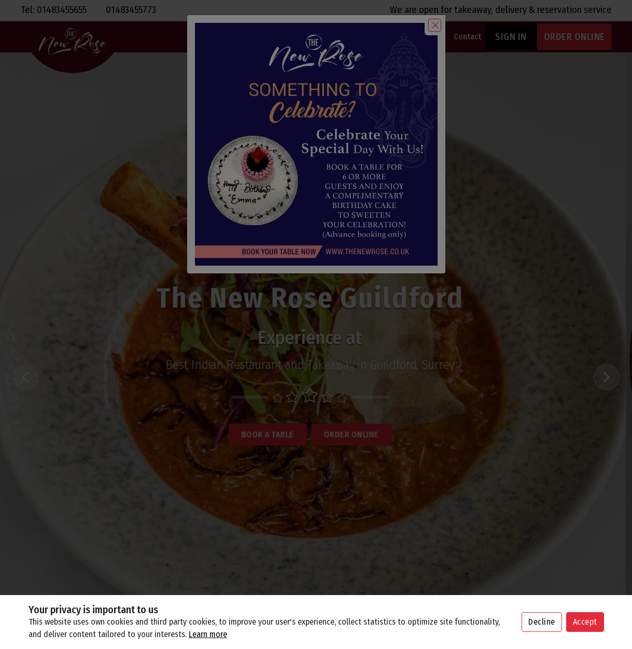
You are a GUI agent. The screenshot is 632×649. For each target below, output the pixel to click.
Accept (585, 622)
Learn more (208, 634)
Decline (541, 622)
